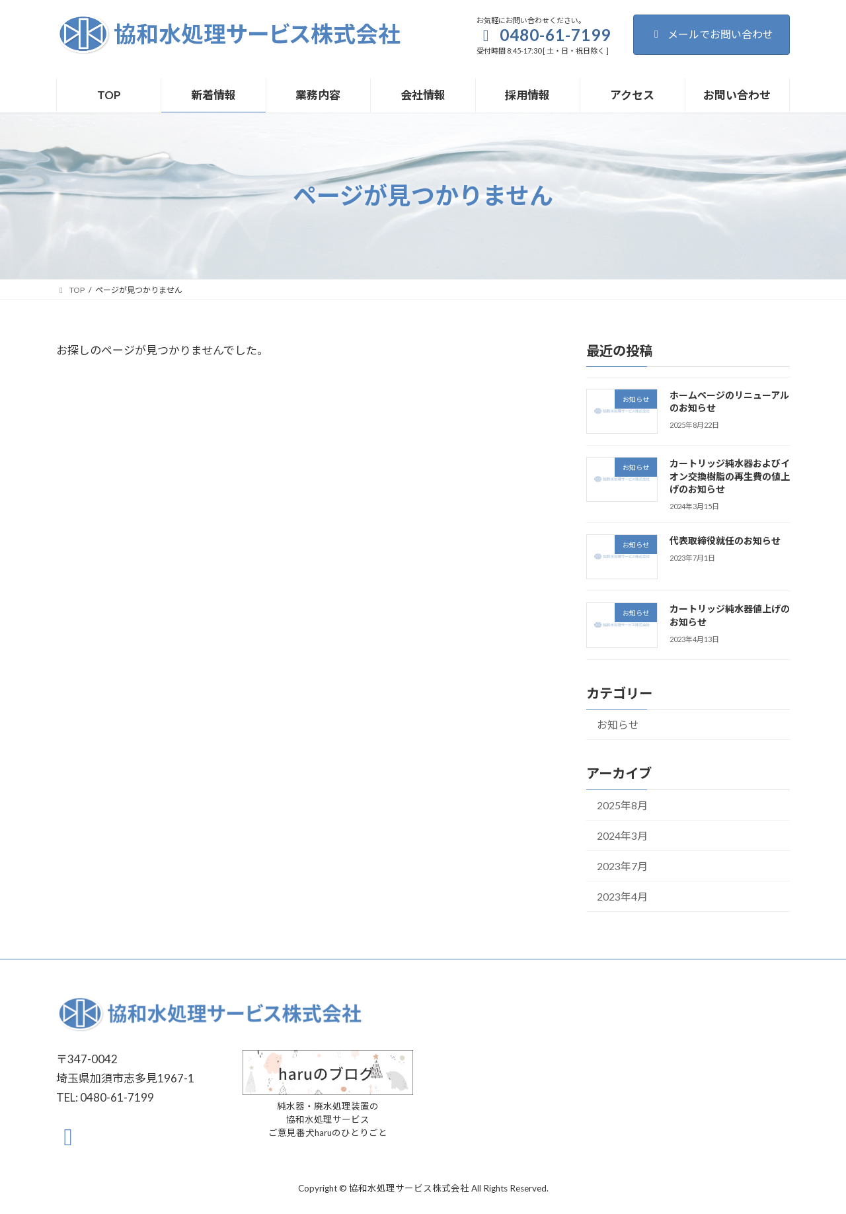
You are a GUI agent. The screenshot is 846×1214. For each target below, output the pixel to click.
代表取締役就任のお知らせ (725, 540)
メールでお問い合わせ (711, 34)
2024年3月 (622, 835)
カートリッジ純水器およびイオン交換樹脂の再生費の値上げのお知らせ (730, 476)
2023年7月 (622, 865)
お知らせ (618, 724)
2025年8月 (622, 804)
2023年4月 (622, 895)
